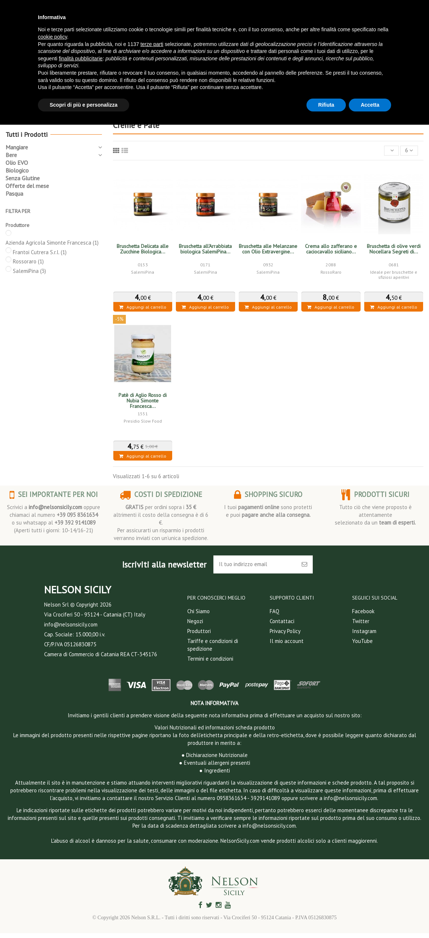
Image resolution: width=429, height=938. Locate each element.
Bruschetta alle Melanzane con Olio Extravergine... (268, 249)
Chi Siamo (198, 611)
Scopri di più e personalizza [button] (83, 105)
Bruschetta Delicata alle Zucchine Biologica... (143, 249)
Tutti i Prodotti (26, 134)
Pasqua (14, 193)
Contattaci (282, 621)
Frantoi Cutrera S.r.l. (40, 252)
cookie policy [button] (52, 37)
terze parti (152, 44)
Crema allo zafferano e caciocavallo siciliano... (331, 249)
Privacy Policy (285, 631)
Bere (11, 155)
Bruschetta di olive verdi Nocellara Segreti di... (394, 249)
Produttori (199, 631)
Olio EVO (17, 162)
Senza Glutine (23, 178)
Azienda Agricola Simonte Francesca (52, 242)
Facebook (363, 611)
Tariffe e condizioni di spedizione (212, 644)
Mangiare (17, 147)
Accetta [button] (370, 105)
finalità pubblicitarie (81, 58)
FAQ (274, 611)
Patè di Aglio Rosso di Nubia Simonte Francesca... (142, 400)
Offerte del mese (27, 185)
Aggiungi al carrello (142, 307)
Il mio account (287, 640)
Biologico (17, 170)
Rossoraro (28, 261)
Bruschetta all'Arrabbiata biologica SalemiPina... (205, 249)
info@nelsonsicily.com (55, 507)
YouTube (362, 640)
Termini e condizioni (210, 658)
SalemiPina (29, 270)
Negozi (195, 621)
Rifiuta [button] (326, 105)
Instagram (364, 631)
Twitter (360, 621)
